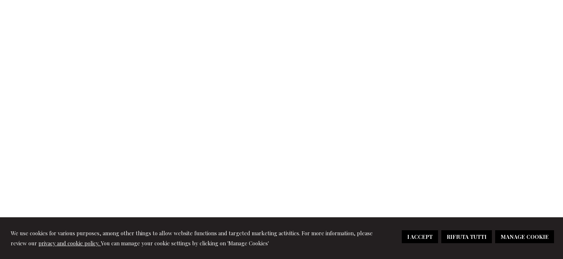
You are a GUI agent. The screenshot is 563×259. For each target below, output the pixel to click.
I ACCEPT (420, 236)
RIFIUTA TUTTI (467, 236)
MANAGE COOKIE (525, 236)
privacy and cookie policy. (69, 243)
